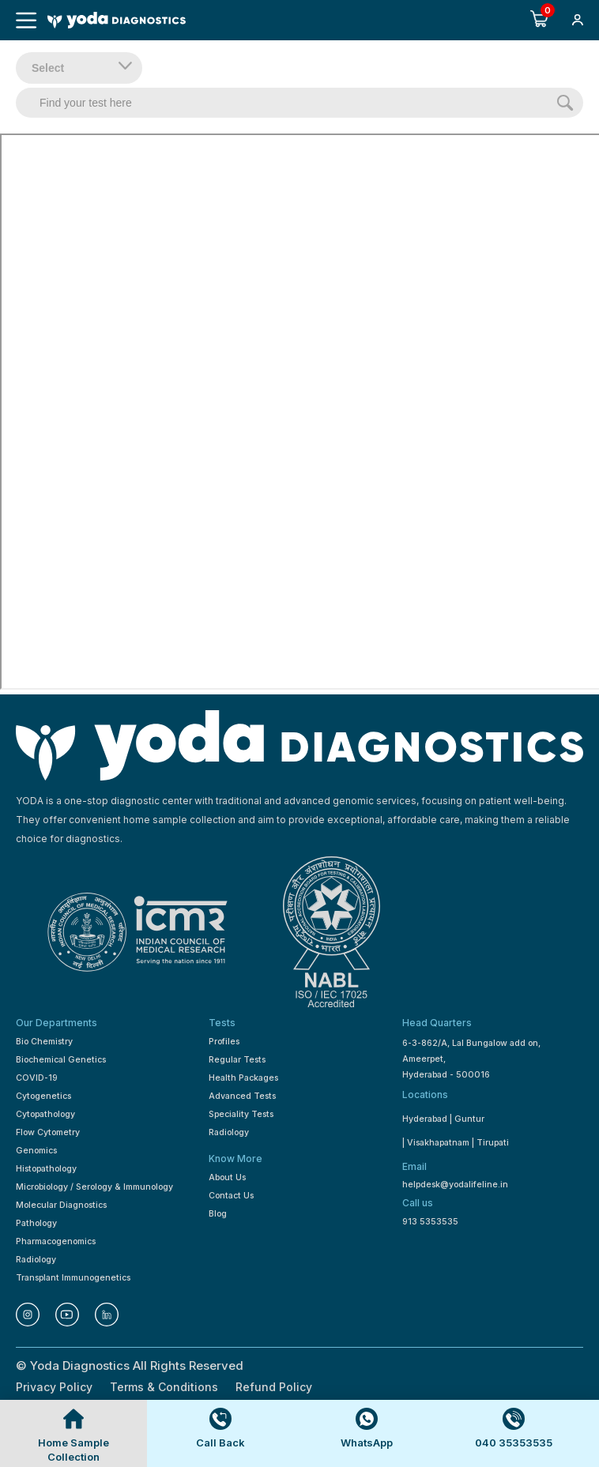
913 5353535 (430, 1222)
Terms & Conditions (164, 1387)
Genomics (36, 1150)
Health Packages (243, 1078)
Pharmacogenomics (56, 1241)
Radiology (36, 1259)
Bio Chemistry (44, 1041)
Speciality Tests (241, 1114)
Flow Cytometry (48, 1132)
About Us (227, 1177)
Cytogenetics (43, 1096)
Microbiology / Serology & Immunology (94, 1187)
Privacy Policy (54, 1387)
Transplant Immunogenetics (73, 1278)
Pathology (36, 1223)
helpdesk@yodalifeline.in (455, 1184)
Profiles (224, 1041)
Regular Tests (237, 1060)
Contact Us (231, 1196)
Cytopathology (45, 1114)
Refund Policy (273, 1387)
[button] (577, 21)
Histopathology (46, 1169)
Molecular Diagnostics (61, 1205)
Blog (218, 1214)
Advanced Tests (242, 1096)
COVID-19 (37, 1078)
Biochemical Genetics (61, 1060)
